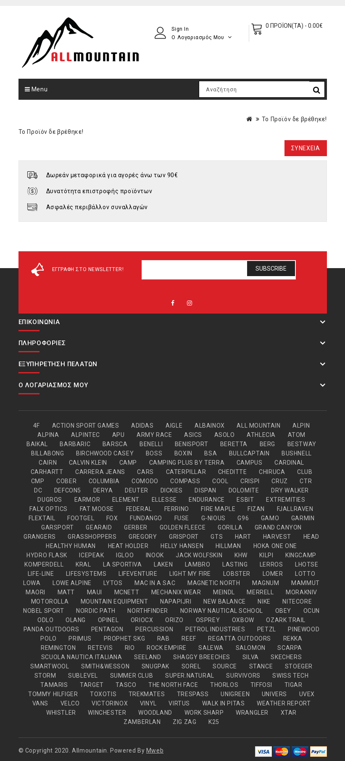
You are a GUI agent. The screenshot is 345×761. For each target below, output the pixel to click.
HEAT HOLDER (128, 546)
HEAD (311, 536)
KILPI (266, 555)
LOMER (273, 573)
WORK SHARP (204, 712)
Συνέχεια (305, 148)
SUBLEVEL (83, 675)
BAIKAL (37, 444)
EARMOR (87, 499)
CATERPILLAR (186, 471)
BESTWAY (301, 444)
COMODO (145, 481)
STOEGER (299, 666)
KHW (241, 555)
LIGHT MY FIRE (190, 573)
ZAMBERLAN (142, 721)
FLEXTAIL (42, 518)
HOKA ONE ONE (275, 546)
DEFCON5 (67, 490)
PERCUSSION (154, 629)
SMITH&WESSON (105, 666)
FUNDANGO (146, 518)
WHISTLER (61, 712)
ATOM (296, 434)
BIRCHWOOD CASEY (105, 453)
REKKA (293, 638)
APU (118, 434)
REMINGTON (58, 647)
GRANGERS (40, 536)
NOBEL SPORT (43, 610)
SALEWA (211, 647)
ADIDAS (142, 425)
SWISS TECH (290, 675)
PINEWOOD (303, 629)
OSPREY (208, 620)
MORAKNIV (301, 592)
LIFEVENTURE (138, 573)
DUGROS (49, 499)
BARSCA (115, 444)
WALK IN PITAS (223, 703)
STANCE (261, 666)
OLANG (76, 620)
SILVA (250, 657)
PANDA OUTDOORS (51, 629)
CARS (145, 471)
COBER (66, 481)
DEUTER (136, 490)
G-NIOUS (213, 518)
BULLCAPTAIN (249, 453)
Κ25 (213, 721)
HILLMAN (228, 546)
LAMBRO (198, 564)
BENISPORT (191, 444)
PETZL (266, 629)
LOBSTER (236, 573)
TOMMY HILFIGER (53, 694)
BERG (267, 444)
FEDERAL (139, 509)
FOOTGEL (80, 518)
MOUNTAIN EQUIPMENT (114, 601)
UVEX (307, 694)
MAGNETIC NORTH (213, 583)
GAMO (270, 518)
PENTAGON (107, 629)
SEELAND (147, 657)
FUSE (181, 518)
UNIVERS (274, 694)
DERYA (103, 490)
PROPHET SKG (124, 638)
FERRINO (176, 509)
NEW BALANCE (224, 601)
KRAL (83, 564)
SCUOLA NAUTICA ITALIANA (81, 657)
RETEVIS (100, 647)
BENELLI (151, 444)
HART (243, 536)
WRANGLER (252, 712)
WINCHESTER (107, 712)
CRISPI (250, 481)
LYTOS (112, 583)
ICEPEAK (91, 555)
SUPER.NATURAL (189, 675)
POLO (48, 638)
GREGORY (143, 536)
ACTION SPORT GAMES (85, 425)
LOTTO (305, 573)
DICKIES (172, 490)
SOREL (191, 666)
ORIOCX (142, 620)
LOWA (31, 583)
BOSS (154, 453)
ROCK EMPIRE (167, 647)
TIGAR (293, 684)
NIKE (264, 601)
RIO (130, 647)
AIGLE (174, 425)
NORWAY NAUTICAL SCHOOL (221, 610)
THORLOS (224, 684)
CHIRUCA (272, 471)
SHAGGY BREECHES (201, 657)
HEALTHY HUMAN (71, 546)
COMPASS (185, 481)
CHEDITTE (232, 471)
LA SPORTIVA (122, 564)
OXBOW (243, 620)
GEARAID (99, 527)
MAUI (94, 592)
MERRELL (260, 592)
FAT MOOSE (97, 509)
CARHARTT (47, 471)
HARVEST (277, 536)
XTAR (289, 712)
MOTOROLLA (49, 601)
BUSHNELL (297, 453)
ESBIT (245, 499)
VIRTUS (179, 703)
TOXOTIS (103, 694)
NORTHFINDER (147, 610)
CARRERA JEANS (100, 471)
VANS (40, 703)
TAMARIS (54, 684)
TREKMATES (147, 694)
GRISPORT (184, 536)
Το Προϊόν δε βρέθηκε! (294, 119)
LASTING (235, 564)
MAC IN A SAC (154, 583)
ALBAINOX (210, 425)
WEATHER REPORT (284, 703)
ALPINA (48, 434)
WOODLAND (155, 712)
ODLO (45, 620)
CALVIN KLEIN (88, 462)
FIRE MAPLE (218, 509)
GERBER (135, 527)
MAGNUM (265, 583)
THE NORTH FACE (173, 684)
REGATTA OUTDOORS (239, 638)
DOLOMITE (244, 490)
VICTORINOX (110, 703)
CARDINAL (289, 462)
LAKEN (163, 564)
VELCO (70, 703)
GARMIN (303, 518)
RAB (163, 638)
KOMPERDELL (43, 564)
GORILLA (230, 527)
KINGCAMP (300, 555)
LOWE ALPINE (72, 583)
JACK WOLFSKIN (199, 555)
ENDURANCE (206, 499)
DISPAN (205, 490)
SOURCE (225, 666)
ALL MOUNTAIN (258, 425)
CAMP (128, 462)
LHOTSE (307, 564)
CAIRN (48, 462)
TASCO (126, 684)
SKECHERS (286, 657)
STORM (45, 675)
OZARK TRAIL (285, 620)
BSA (210, 453)
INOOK (155, 555)
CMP (38, 481)
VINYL (148, 703)
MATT (66, 592)
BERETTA (234, 444)
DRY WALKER (290, 490)
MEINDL (224, 592)
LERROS (271, 564)
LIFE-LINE (41, 573)
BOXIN (183, 453)
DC (38, 490)
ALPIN (301, 425)
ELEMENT (126, 499)
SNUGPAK (155, 666)
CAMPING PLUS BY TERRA (187, 462)
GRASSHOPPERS (92, 536)
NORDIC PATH (96, 610)
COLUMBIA (104, 481)
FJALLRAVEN (295, 509)
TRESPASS (193, 694)
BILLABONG (47, 453)
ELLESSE (164, 499)
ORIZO (174, 620)
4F (36, 425)
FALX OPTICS (48, 509)
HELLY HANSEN (182, 546)
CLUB (304, 471)
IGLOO (125, 555)
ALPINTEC (85, 434)
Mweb (154, 750)
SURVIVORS (243, 675)
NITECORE (297, 601)
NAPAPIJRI (175, 601)
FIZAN (256, 509)
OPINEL (108, 620)
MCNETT (127, 592)
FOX (112, 518)
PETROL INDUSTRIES (215, 629)
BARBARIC (75, 444)
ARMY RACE (154, 434)
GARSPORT (57, 527)
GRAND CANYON (278, 527)
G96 (243, 518)
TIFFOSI (261, 684)
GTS (217, 536)
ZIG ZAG (184, 721)
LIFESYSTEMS (86, 573)
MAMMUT (305, 583)
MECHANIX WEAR (176, 592)
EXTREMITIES (285, 499)
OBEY (283, 610)
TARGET (92, 684)
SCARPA (289, 647)
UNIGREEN (235, 694)
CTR (306, 481)
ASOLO (224, 434)
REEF (189, 638)
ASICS (193, 434)
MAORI (35, 592)
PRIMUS (80, 638)
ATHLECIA (261, 434)
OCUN (311, 610)
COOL (220, 481)
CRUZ (279, 481)
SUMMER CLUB (131, 675)
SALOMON (251, 647)
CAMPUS (250, 462)
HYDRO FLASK (46, 555)
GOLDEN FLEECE (183, 527)
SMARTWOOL (49, 666)
